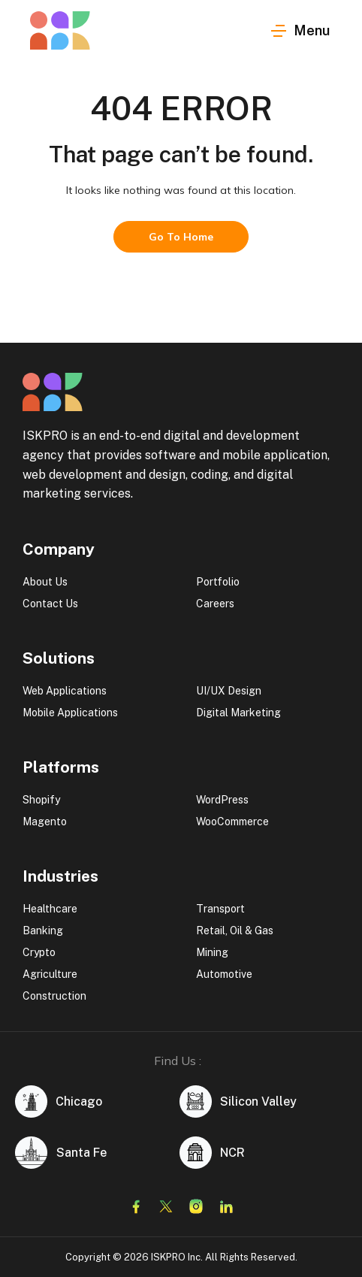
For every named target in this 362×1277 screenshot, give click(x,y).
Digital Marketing (238, 713)
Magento (45, 822)
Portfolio (218, 582)
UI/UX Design (228, 691)
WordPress (222, 800)
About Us (45, 582)
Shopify (41, 800)
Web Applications (65, 691)
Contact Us (50, 604)
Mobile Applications (70, 713)
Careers (215, 604)
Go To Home (181, 237)
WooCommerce (232, 822)
